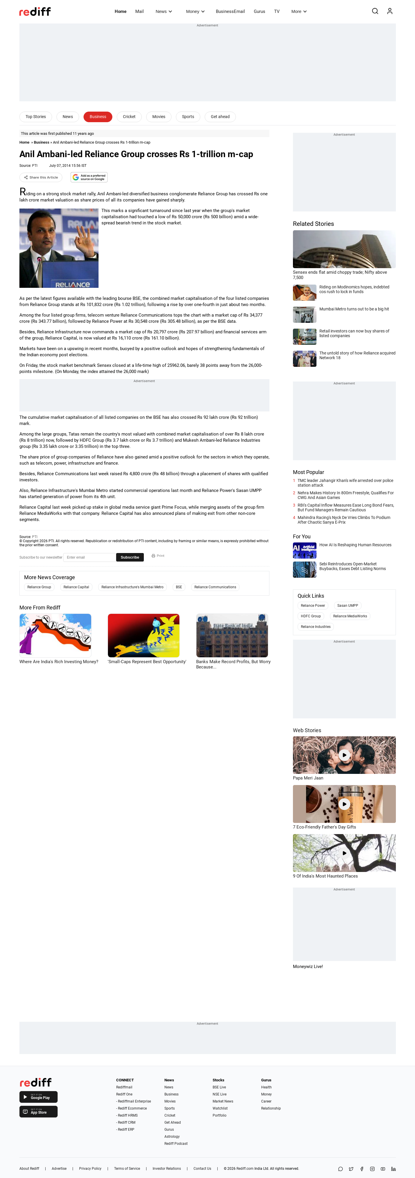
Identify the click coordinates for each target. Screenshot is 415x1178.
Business (98, 116)
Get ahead (220, 116)
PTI (34, 166)
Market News (223, 1101)
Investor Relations (167, 1169)
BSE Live (219, 1087)
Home (120, 11)
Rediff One (124, 1094)
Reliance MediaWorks (350, 616)
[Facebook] (361, 1169)
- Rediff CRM (125, 1122)
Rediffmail (124, 1087)
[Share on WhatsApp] (340, 1169)
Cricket (129, 116)
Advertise (59, 1169)
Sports (188, 116)
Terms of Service (127, 1169)
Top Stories (36, 116)
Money (195, 11)
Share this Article (41, 177)
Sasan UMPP (347, 606)
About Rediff (29, 1169)
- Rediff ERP (125, 1129)
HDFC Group (311, 616)
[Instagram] (372, 1169)
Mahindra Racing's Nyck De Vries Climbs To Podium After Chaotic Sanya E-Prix (344, 520)
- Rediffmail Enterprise (133, 1101)
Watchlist (220, 1108)
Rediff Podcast (176, 1144)
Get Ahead (172, 1122)
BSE (179, 587)
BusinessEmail (230, 11)
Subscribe (130, 557)
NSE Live (219, 1094)
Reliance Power (313, 606)
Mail (139, 11)
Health (266, 1087)
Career (266, 1101)
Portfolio (219, 1115)
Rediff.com (245, 1169)
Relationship (271, 1108)
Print (157, 555)
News (164, 11)
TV (277, 11)
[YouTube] (383, 1169)
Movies (158, 116)
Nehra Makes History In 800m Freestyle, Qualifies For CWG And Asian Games (346, 495)
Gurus (259, 11)
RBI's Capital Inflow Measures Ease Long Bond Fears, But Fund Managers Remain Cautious (346, 507)
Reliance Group (39, 587)
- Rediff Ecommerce (131, 1108)
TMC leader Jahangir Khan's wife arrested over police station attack (345, 483)
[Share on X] (351, 1169)
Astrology (172, 1137)
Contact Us (202, 1169)
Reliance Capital (76, 587)
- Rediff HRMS (127, 1115)
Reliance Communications (215, 587)
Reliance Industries (316, 627)
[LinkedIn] (393, 1169)
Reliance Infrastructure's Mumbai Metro (132, 587)
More (299, 11)
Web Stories (307, 730)
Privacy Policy (90, 1169)
